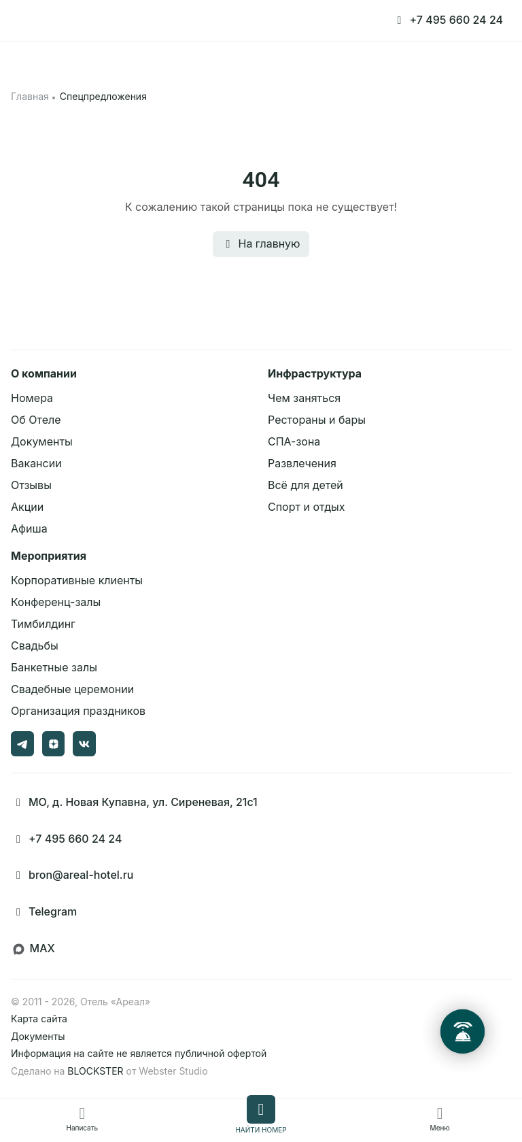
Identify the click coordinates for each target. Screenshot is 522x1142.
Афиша (29, 528)
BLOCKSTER (95, 1071)
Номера (32, 398)
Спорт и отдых (306, 507)
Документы (42, 441)
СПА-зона (294, 441)
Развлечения (302, 463)
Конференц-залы (56, 602)
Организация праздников (78, 711)
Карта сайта (39, 1018)
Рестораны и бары (317, 419)
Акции (27, 507)
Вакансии (36, 463)
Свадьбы (34, 645)
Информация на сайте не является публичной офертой (138, 1053)
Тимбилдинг (43, 624)
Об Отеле (36, 419)
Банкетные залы (54, 667)
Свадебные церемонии (72, 689)
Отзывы (31, 485)
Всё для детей (305, 485)
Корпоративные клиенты (77, 580)
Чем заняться (304, 398)
